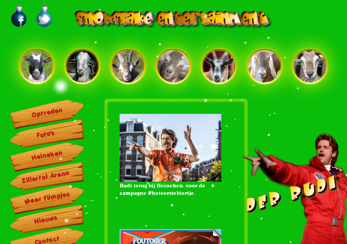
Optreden (47, 112)
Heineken (47, 155)
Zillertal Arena (45, 177)
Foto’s (46, 134)
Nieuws (46, 220)
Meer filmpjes (47, 198)
